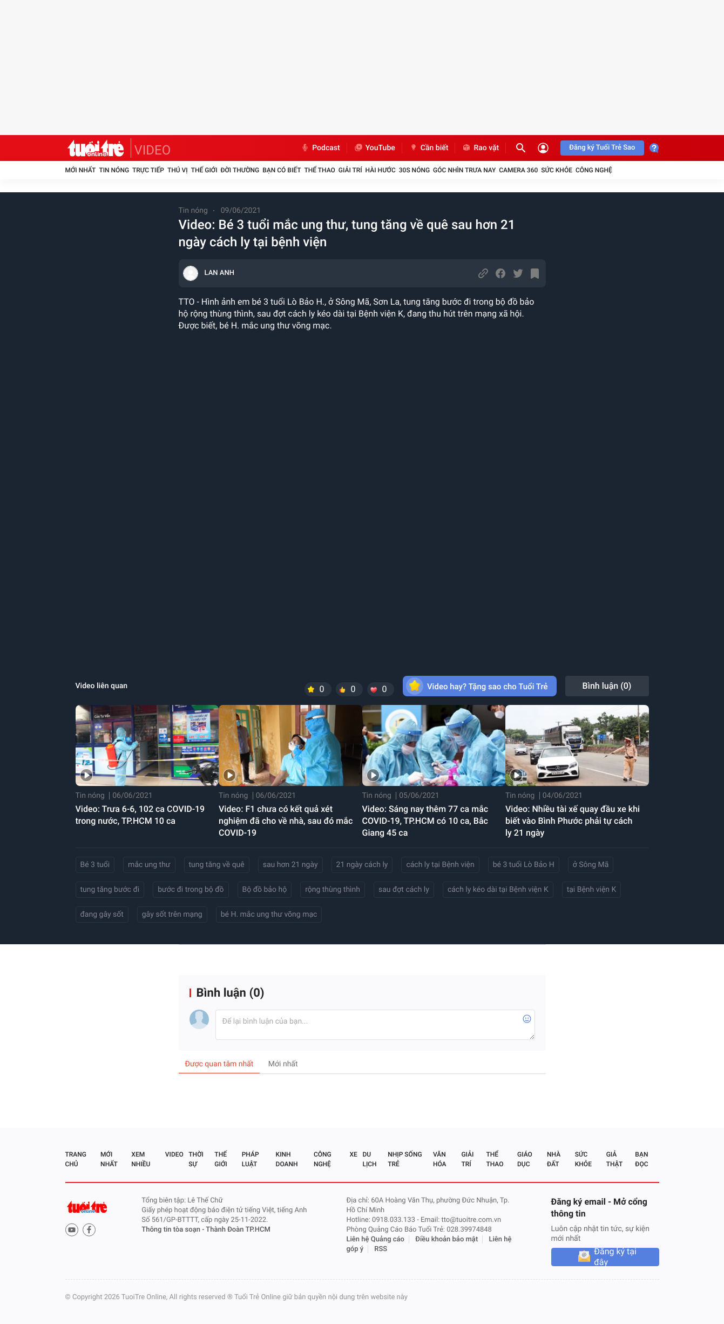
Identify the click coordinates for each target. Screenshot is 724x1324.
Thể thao (319, 170)
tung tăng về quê (217, 865)
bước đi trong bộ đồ (191, 889)
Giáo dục (524, 1159)
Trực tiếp (148, 170)
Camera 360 (518, 170)
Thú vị (177, 170)
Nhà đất (553, 1159)
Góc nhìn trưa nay (464, 170)
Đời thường (240, 170)
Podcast (320, 148)
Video (174, 1154)
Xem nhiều (140, 1159)
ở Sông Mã (591, 865)
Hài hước (381, 170)
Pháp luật (250, 1159)
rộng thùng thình (332, 889)
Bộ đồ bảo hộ (264, 889)
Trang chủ (75, 1159)
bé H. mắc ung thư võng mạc (269, 914)
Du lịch (369, 1159)
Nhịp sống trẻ (405, 1159)
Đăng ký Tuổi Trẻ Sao (602, 148)
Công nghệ (594, 170)
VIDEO (152, 150)
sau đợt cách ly (403, 889)
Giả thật (614, 1159)
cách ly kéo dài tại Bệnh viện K (498, 889)
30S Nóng (414, 170)
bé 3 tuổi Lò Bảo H (523, 865)
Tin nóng (114, 170)
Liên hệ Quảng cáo (375, 1239)
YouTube (374, 148)
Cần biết (429, 148)
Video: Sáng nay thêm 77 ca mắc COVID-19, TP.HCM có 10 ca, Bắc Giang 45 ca (425, 821)
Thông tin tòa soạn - (173, 1230)
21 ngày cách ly (362, 865)
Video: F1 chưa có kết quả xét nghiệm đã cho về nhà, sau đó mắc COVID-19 (286, 821)
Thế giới (204, 170)
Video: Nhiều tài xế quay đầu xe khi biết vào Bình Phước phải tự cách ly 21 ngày (572, 821)
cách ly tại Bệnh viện (440, 865)
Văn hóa (439, 1159)
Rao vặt (480, 148)
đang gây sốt (102, 914)
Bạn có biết (281, 170)
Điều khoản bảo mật (446, 1239)
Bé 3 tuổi (95, 865)
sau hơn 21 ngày (290, 865)
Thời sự (196, 1159)
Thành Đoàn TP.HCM (238, 1230)
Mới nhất (80, 170)
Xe (353, 1154)
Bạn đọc (641, 1159)
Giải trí (350, 170)
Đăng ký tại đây (615, 1257)
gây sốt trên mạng (172, 914)
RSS (380, 1249)
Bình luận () (607, 686)
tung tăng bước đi (110, 889)
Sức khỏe (556, 170)
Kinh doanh (287, 1159)
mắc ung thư (149, 865)
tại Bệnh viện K (592, 889)
